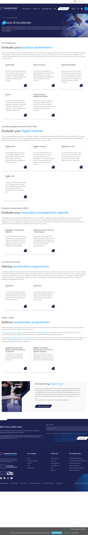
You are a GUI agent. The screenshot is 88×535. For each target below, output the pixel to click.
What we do (30, 468)
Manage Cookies (4, 483)
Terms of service (81, 433)
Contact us (63, 8)
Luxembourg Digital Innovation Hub (78, 460)
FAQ (54, 8)
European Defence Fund (46, 332)
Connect (29, 463)
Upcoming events (55, 463)
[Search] (78, 9)
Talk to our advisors (43, 406)
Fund (28, 465)
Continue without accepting (78, 529)
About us (35, 8)
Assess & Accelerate (32, 460)
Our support (25, 8)
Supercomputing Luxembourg (76, 468)
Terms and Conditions (35, 483)
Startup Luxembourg (74, 465)
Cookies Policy (14, 483)
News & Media (54, 458)
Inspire (29, 458)
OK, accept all (56, 532)
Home (3, 17)
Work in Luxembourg (74, 470)
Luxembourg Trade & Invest (76, 458)
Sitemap (53, 470)
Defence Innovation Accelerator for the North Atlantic (21, 337)
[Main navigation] (86, 8)
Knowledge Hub (47, 8)
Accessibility (59, 483)
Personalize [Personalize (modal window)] (67, 532)
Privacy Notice (15, 438)
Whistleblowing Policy (48, 483)
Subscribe (82, 438)
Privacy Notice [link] (75, 532)
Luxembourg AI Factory (75, 463)
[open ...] (25, 85)
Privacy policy (72, 433)
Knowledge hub (55, 465)
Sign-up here (50, 424)
